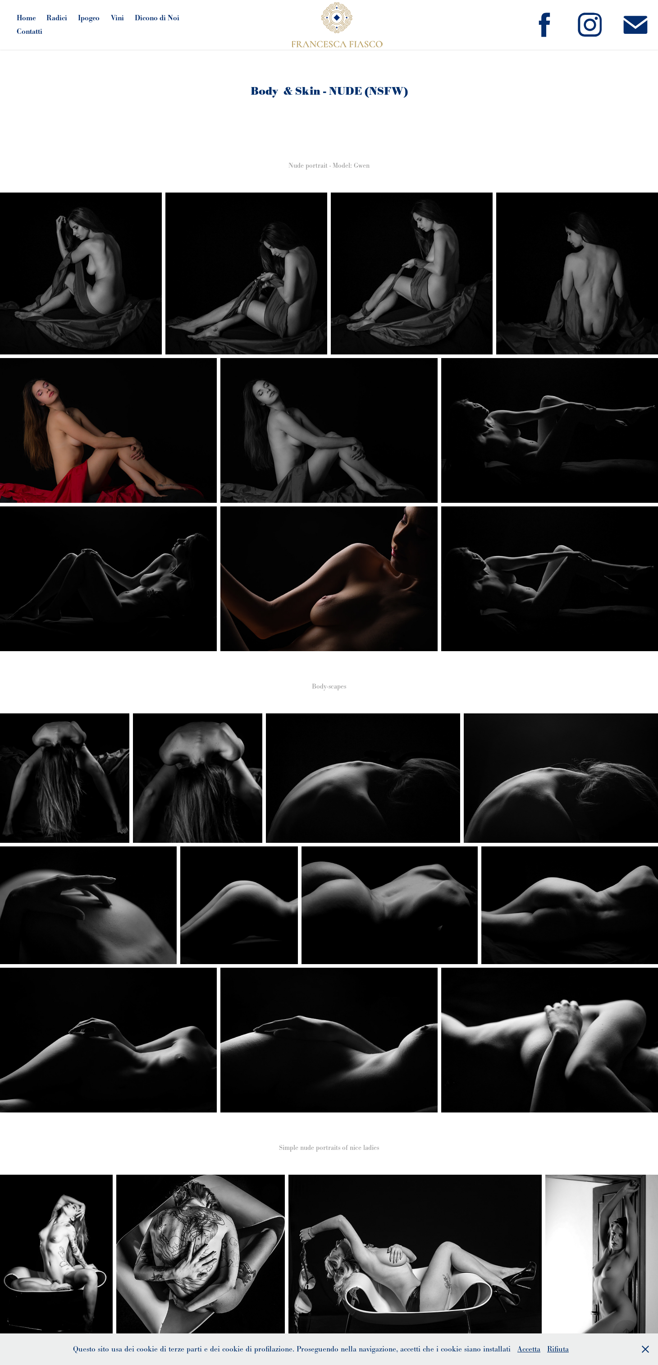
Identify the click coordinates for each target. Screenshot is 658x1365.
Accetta (528, 1349)
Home (26, 18)
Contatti (29, 31)
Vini (117, 18)
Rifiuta (558, 1349)
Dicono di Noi (157, 18)
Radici (56, 18)
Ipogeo (89, 18)
